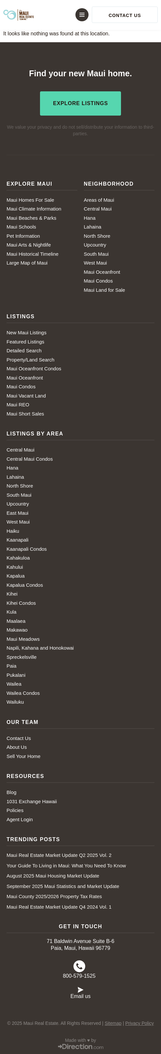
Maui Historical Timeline (32, 254)
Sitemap (113, 1023)
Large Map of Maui (27, 263)
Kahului (15, 567)
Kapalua (16, 576)
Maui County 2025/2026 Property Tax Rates (54, 896)
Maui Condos (98, 281)
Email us (80, 996)
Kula (11, 612)
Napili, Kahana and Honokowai (40, 648)
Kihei (12, 594)
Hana (90, 218)
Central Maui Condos (30, 459)
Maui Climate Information (34, 209)
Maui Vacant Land (26, 395)
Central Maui (98, 209)
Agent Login (20, 819)
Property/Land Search (30, 359)
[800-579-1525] (79, 966)
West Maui (95, 263)
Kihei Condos (21, 603)
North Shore (97, 236)
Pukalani (16, 675)
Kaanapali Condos (27, 549)
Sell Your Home (23, 756)
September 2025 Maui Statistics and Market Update (63, 886)
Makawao (17, 630)
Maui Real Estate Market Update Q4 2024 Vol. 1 (59, 907)
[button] (76, 14)
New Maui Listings (27, 332)
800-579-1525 (79, 976)
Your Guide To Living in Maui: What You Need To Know (66, 865)
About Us (17, 747)
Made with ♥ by (80, 1040)
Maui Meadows (23, 639)
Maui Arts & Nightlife (29, 245)
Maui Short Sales (25, 413)
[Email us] (81, 989)
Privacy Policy (139, 1023)
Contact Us (19, 738)
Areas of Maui (99, 200)
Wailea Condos (23, 693)
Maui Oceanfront (102, 272)
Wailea (14, 684)
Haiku (13, 531)
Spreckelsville (22, 657)
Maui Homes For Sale (30, 200)
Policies (15, 810)
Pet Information (23, 236)
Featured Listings (25, 341)
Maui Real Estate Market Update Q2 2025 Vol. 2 (59, 855)
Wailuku (15, 702)
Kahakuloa (18, 558)
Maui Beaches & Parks (31, 218)
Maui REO (18, 404)
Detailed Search (24, 350)
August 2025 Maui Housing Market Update (53, 875)
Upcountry (95, 245)
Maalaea (16, 621)
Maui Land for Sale (104, 290)
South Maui (96, 254)
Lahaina (92, 227)
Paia (11, 666)
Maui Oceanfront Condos (34, 368)
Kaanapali (18, 540)
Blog (11, 792)
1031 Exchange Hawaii (32, 801)
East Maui (18, 513)
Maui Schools (21, 227)
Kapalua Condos (25, 585)
